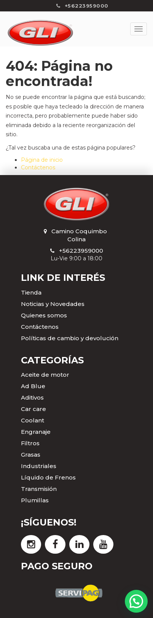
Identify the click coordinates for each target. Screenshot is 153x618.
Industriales (38, 466)
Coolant (32, 420)
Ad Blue (33, 386)
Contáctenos (38, 167)
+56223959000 (81, 250)
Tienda (31, 292)
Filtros (30, 443)
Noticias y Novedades (52, 303)
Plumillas (35, 500)
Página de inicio (42, 159)
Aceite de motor (45, 374)
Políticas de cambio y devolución (69, 338)
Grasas (30, 454)
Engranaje (36, 431)
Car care (33, 409)
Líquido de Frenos (48, 477)
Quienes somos (44, 315)
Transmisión (39, 488)
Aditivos (32, 397)
